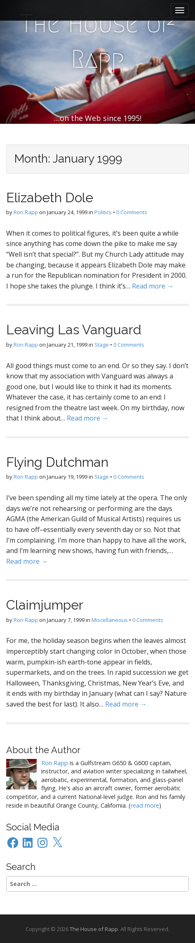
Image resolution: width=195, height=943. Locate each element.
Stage (101, 344)
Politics (103, 212)
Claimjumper (44, 604)
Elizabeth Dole (49, 197)
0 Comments (131, 212)
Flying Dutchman (57, 462)
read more (145, 805)
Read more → (153, 286)
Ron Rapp (26, 212)
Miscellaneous (110, 620)
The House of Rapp (97, 41)
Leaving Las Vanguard (73, 329)
